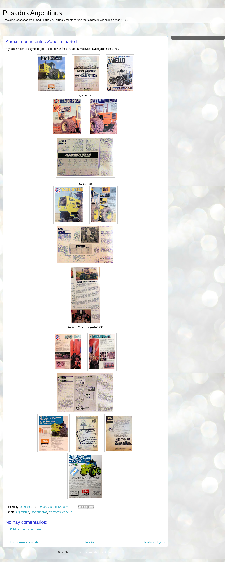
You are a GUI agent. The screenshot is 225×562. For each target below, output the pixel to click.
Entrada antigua (152, 542)
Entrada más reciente (22, 542)
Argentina (22, 512)
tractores (55, 512)
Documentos (39, 512)
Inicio (89, 542)
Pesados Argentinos (32, 13)
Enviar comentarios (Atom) (95, 552)
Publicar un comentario (25, 529)
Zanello (67, 512)
